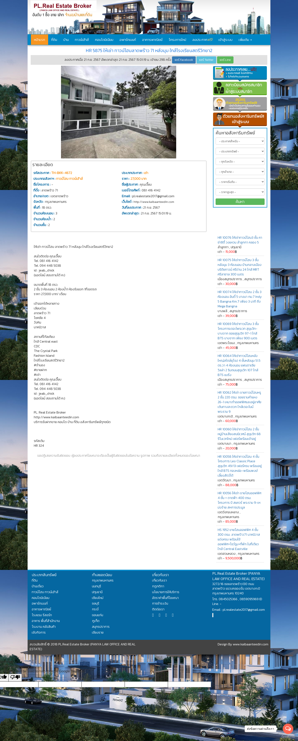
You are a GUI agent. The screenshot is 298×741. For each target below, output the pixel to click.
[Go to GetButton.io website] (288, 736)
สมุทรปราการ (101, 626)
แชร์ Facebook (184, 60)
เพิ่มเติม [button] (245, 39)
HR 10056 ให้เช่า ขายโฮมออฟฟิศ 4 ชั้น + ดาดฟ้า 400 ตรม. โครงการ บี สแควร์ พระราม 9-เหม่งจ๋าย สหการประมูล (239, 500)
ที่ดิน (54, 39)
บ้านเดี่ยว (38, 586)
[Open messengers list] (288, 729)
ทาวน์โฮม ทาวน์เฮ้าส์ (45, 591)
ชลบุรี (95, 603)
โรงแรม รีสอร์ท (42, 614)
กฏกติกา (158, 586)
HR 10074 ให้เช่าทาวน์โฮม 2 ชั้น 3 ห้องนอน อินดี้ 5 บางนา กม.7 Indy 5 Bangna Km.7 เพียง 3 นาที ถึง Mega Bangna (240, 299)
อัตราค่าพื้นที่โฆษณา (165, 597)
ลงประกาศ (202, 39)
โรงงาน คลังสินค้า (44, 626)
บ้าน (66, 39)
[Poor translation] (15, 677)
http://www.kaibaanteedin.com (154, 202)
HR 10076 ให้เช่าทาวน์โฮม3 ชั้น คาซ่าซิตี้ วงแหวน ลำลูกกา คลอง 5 (240, 240)
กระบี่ (95, 609)
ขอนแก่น (97, 614)
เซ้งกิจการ (39, 632)
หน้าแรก (39, 39)
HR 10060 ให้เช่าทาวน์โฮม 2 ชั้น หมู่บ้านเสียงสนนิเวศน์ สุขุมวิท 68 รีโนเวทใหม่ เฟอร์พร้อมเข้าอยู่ (239, 434)
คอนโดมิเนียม (104, 39)
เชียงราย (98, 632)
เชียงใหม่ (97, 597)
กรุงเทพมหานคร (103, 580)
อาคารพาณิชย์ (152, 39)
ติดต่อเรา (158, 609)
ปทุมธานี (97, 591)
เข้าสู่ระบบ (225, 39)
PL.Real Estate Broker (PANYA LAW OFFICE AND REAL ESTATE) (238, 576)
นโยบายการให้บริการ (165, 591)
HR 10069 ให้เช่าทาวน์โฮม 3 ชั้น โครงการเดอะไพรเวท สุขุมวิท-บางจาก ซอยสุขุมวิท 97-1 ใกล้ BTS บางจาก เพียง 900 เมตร (238, 331)
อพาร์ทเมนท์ (128, 39)
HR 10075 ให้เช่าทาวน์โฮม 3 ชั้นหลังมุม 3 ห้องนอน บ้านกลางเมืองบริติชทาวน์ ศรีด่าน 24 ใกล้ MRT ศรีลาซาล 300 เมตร (239, 267)
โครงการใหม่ (177, 39)
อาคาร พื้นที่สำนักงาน (46, 620)
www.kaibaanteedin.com (250, 644)
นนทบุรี (96, 586)
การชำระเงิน (160, 603)
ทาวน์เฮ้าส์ (82, 39)
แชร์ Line (225, 60)
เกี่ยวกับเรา (159, 580)
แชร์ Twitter (206, 60)
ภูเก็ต (95, 620)
